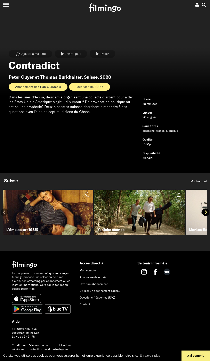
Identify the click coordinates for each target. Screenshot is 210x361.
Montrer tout (199, 181)
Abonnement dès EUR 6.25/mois (38, 87)
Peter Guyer (21, 77)
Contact (85, 304)
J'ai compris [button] (195, 355)
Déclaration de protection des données (44, 347)
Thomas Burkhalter (61, 77)
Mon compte (88, 270)
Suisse (91, 77)
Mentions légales (65, 347)
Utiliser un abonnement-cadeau (100, 291)
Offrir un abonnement (94, 284)
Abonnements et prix (93, 277)
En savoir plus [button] (150, 355)
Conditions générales (19, 347)
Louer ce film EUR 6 (89, 87)
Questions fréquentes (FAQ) (97, 297)
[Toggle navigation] (6, 4)
